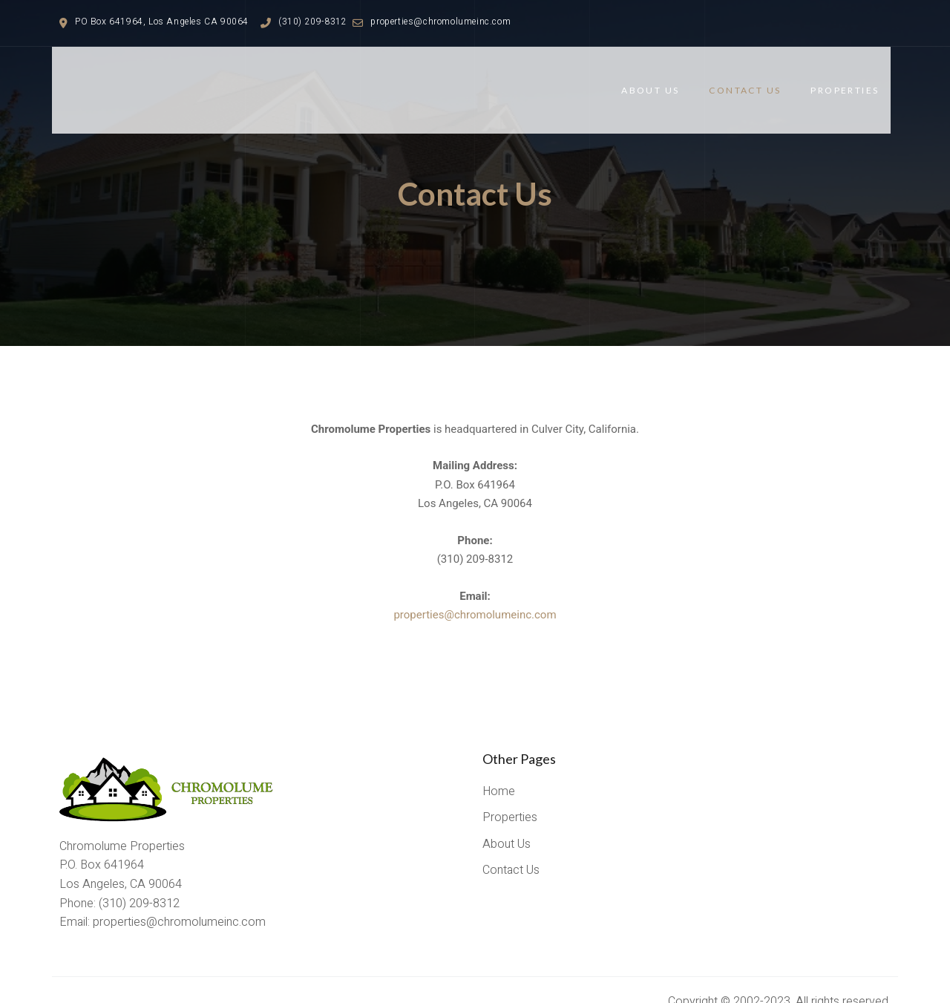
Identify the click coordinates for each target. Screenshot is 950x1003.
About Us (662, 78)
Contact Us (757, 78)
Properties (856, 78)
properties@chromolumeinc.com (474, 591)
